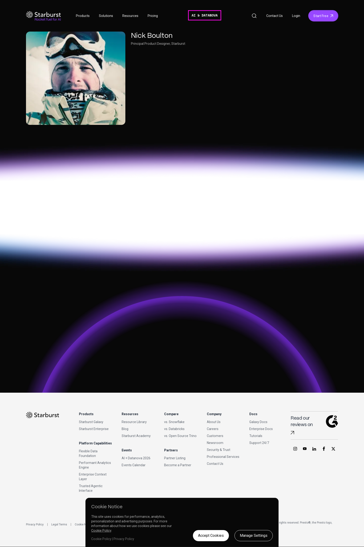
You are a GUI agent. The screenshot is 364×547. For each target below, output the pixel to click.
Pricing (153, 16)
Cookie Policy (101, 530)
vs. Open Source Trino (180, 436)
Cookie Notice (84, 524)
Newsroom (215, 443)
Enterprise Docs (261, 429)
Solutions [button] (106, 16)
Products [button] (83, 16)
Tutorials (255, 436)
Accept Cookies (211, 535)
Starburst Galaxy (91, 422)
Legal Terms (59, 524)
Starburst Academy (136, 436)
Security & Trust (218, 450)
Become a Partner (177, 465)
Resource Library (134, 422)
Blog (125, 429)
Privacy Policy (35, 524)
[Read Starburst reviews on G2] (292, 432)
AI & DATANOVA (205, 15)
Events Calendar (134, 465)
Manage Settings (253, 535)
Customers (215, 436)
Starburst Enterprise (94, 429)
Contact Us (274, 16)
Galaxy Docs (258, 422)
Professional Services (223, 457)
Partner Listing (174, 458)
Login (296, 16)
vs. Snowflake (174, 422)
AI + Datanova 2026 (136, 458)
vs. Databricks (174, 429)
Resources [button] (130, 16)
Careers (212, 429)
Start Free (323, 16)
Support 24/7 (259, 443)
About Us (214, 422)
